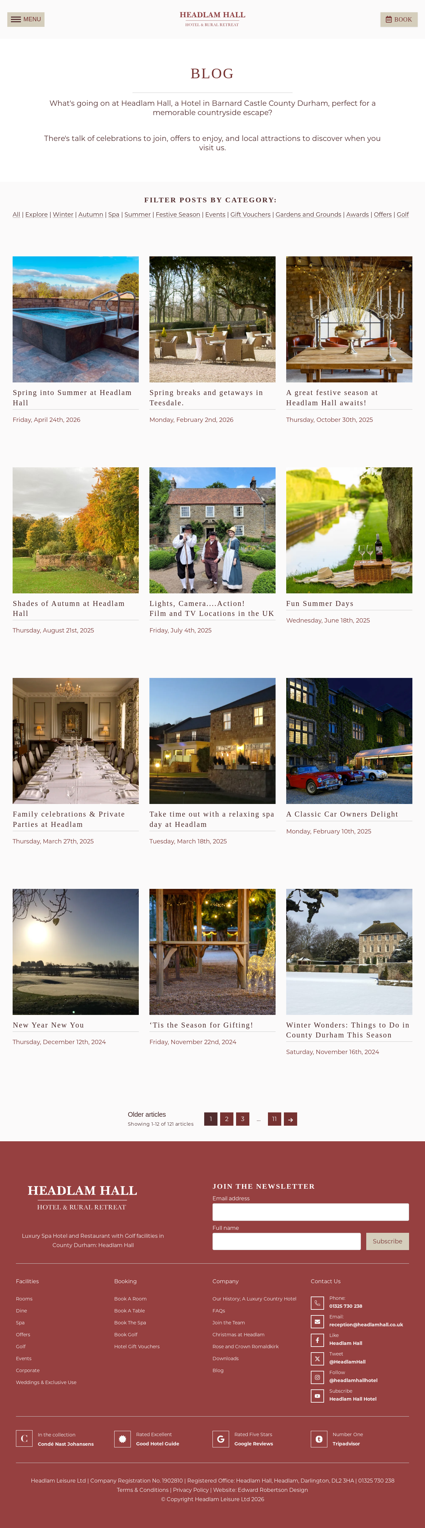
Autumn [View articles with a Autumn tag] (90, 214)
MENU (26, 20)
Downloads (225, 1359)
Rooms (24, 1299)
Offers (23, 1335)
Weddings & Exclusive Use (46, 1382)
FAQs (218, 1311)
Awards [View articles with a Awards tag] (357, 214)
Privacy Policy (191, 1490)
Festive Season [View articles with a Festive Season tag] (178, 214)
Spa (20, 1323)
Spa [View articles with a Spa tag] (114, 214)
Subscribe (387, 1241)
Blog (218, 1370)
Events (24, 1359)
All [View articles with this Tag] (16, 214)
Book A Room (130, 1299)
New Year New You (48, 1025)
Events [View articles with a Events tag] (215, 214)
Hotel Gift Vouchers (137, 1347)
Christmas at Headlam (238, 1335)
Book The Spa (130, 1323)
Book (399, 19)
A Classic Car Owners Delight (342, 814)
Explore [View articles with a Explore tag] (36, 214)
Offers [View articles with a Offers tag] (383, 214)
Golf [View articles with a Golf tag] (403, 214)
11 (274, 1119)
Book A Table (129, 1311)
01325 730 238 (376, 1481)
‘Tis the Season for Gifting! (201, 1025)
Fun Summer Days (320, 603)
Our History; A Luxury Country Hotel (254, 1299)
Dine (21, 1311)
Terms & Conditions (143, 1490)
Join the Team (228, 1323)
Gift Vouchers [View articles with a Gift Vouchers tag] (250, 214)
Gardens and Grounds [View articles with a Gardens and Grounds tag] (308, 214)
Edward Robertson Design (273, 1490)
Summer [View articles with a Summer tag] (138, 214)
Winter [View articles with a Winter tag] (63, 214)
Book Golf (125, 1335)
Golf (21, 1347)
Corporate (28, 1370)
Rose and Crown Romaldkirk (245, 1347)
